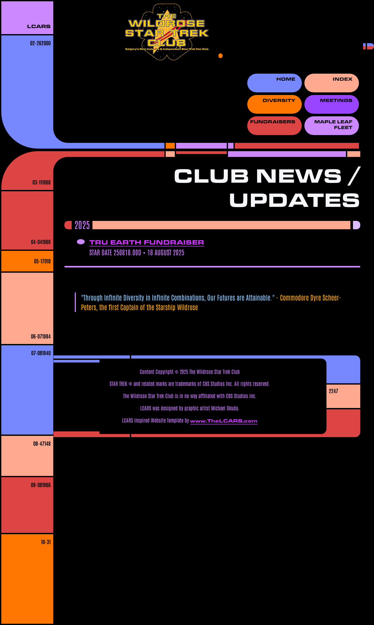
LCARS (39, 26)
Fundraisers (272, 122)
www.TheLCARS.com (223, 421)
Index (342, 79)
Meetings (336, 100)
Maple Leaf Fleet (333, 124)
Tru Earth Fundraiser (146, 242)
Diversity (279, 100)
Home (285, 79)
